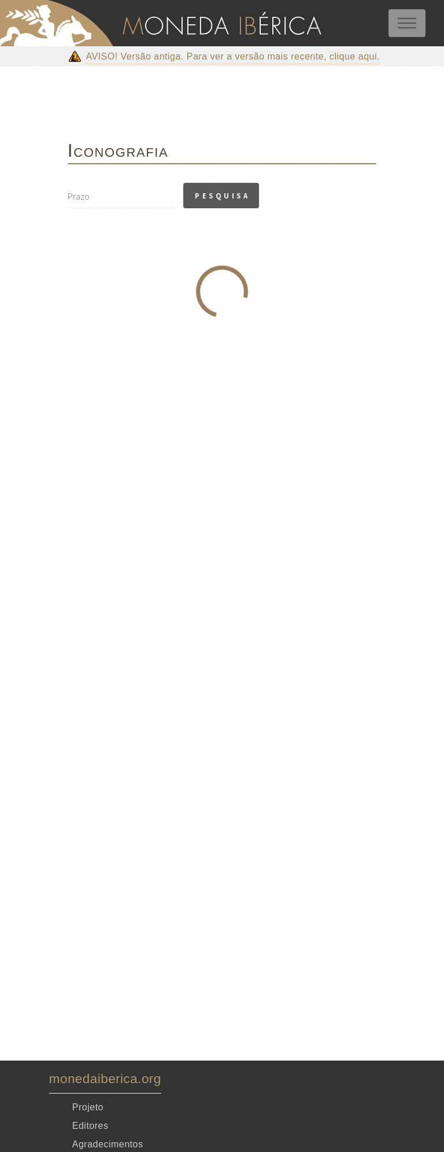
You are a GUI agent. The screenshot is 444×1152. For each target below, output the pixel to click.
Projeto (87, 1107)
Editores (90, 1126)
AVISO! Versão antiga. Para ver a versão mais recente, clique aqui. (233, 56)
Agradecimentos (107, 1144)
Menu (407, 23)
